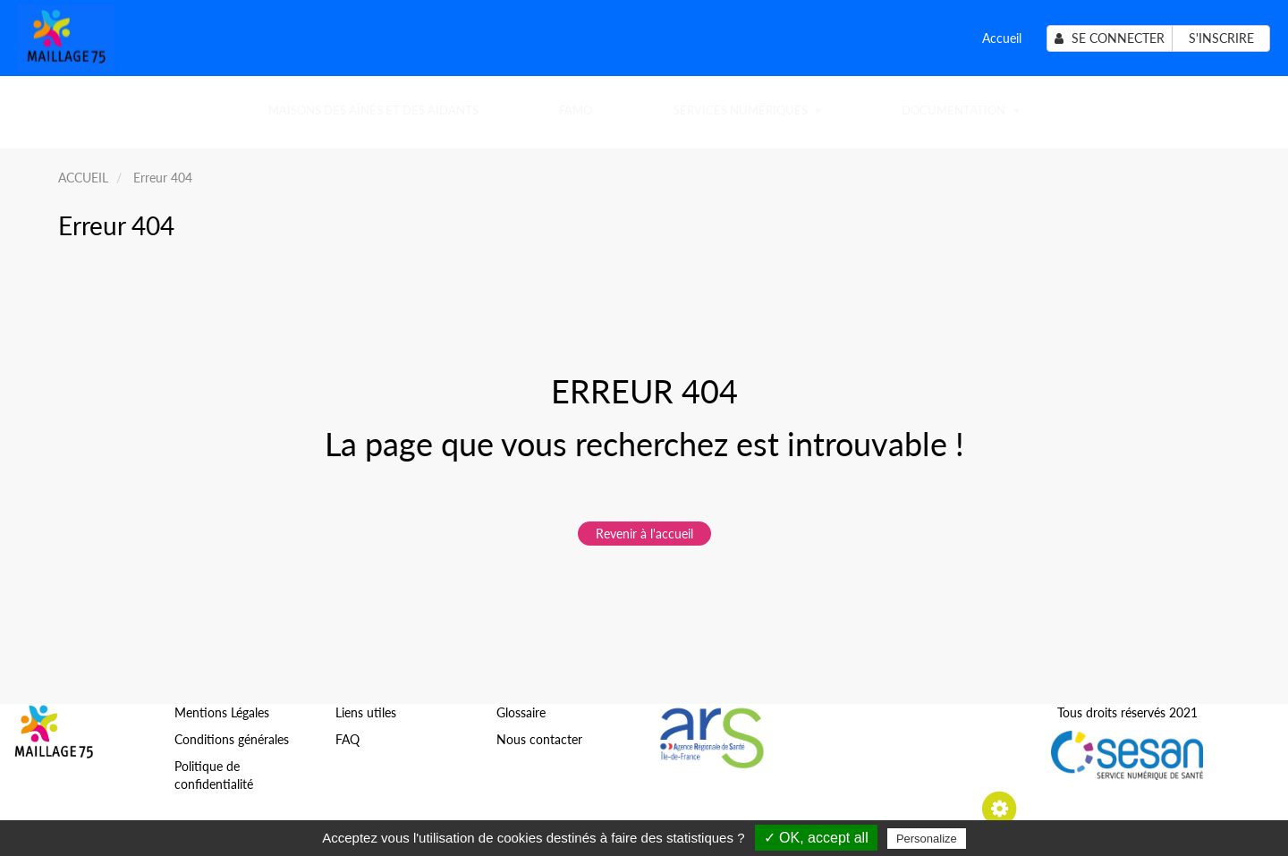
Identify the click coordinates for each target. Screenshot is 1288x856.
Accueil (1001, 38)
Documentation (960, 110)
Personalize (926, 838)
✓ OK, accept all (816, 837)
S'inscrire (1221, 38)
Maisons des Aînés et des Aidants (373, 110)
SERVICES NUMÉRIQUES (747, 110)
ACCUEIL (83, 177)
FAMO (575, 110)
